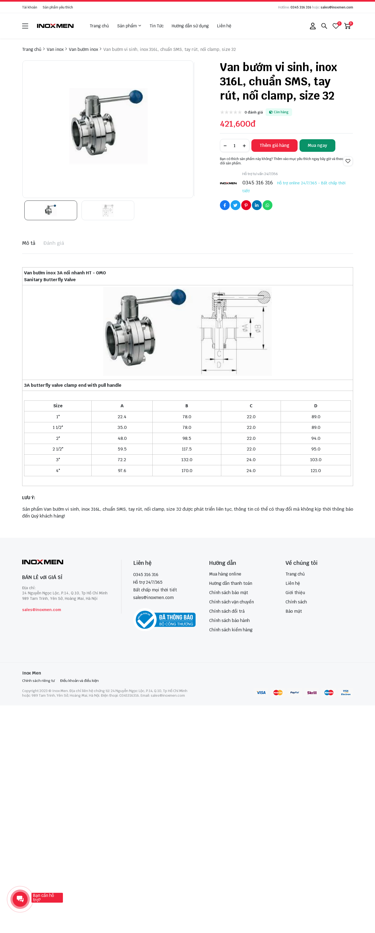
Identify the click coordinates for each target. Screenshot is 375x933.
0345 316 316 (300, 7)
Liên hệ (224, 25)
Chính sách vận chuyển (231, 601)
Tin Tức (157, 25)
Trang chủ (99, 25)
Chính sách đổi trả (227, 611)
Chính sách (296, 601)
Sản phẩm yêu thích (58, 7)
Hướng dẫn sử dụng (190, 25)
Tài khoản (29, 7)
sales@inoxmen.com (337, 7)
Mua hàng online (225, 574)
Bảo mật (294, 611)
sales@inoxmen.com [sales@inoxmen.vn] (153, 597)
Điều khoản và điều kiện (79, 680)
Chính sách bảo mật (228, 592)
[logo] (55, 26)
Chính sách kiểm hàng (230, 629)
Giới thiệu (295, 592)
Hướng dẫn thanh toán (230, 583)
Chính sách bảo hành (229, 620)
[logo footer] (65, 562)
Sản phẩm (129, 26)
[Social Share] (225, 205)
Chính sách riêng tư (38, 680)
